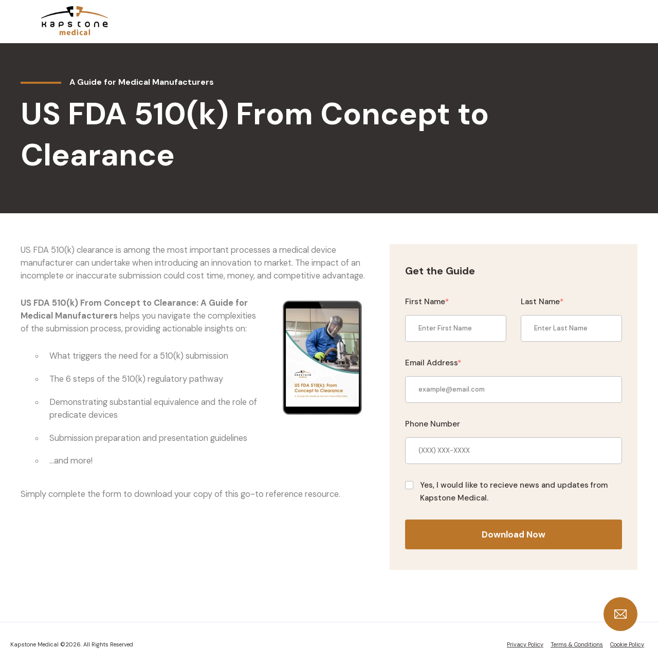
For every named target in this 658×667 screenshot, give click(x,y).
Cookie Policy (627, 644)
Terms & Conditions (577, 644)
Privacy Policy (525, 644)
